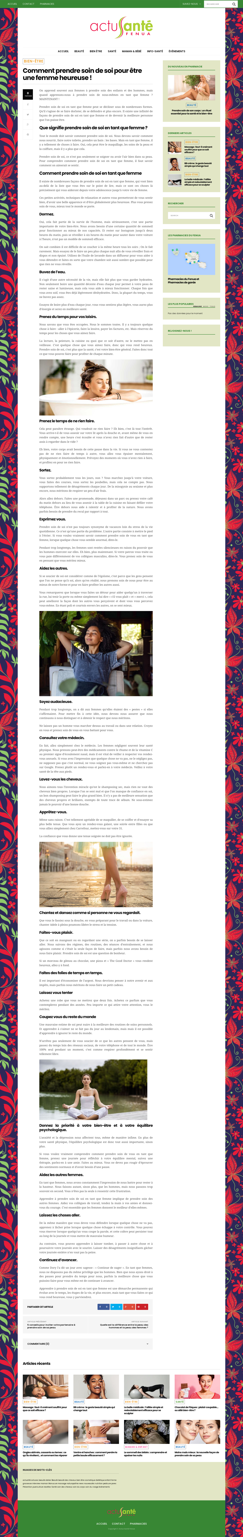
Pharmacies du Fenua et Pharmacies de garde (183, 280)
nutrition (99, 1483)
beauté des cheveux (67, 1480)
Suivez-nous (192, 4)
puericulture (38, 1487)
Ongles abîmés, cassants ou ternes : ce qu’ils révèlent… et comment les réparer (45, 1454)
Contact (28, 4)
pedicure (107, 1483)
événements (104, 1487)
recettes (47, 1487)
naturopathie (72, 1483)
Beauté (79, 51)
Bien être (96, 51)
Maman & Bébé (131, 51)
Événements (177, 51)
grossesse (27, 1483)
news (81, 1483)
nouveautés (89, 1483)
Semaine (197, 306)
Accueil (12, 4)
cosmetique (90, 1480)
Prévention (27, 1487)
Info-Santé (155, 51)
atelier (48, 1480)
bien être (80, 1480)
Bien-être (33, 61)
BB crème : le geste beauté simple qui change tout (198, 165)
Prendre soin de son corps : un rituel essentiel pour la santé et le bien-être (191, 112)
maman (44, 1483)
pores (113, 1483)
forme (113, 1480)
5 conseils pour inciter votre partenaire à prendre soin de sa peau (51, 1326)
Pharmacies (47, 4)
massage (62, 1483)
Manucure (52, 1483)
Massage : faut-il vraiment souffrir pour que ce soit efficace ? (198, 149)
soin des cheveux (64, 1487)
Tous (212, 306)
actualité (27, 1480)
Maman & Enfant (136, 1447)
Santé (112, 51)
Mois (205, 306)
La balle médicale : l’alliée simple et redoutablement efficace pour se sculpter (198, 182)
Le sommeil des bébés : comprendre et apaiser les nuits (145, 1454)
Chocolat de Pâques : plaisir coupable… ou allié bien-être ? (196, 1409)
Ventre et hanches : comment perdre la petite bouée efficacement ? (95, 1454)
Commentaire (38, 1344)
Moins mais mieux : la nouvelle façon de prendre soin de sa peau (197, 1454)
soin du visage (91, 1487)
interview (36, 1483)
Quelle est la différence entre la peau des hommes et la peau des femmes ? (124, 1326)
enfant (108, 1480)
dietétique (100, 1480)
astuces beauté (38, 1480)
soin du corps (79, 1487)
